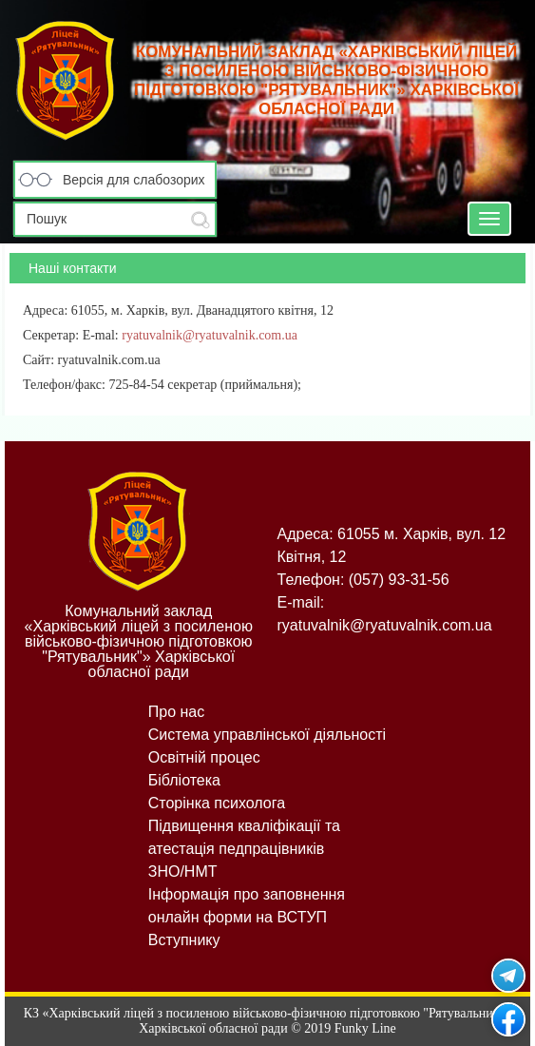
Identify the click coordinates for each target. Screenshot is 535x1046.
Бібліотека (184, 780)
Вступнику (184, 940)
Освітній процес (204, 757)
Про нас (176, 712)
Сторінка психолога (216, 803)
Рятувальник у (508, 975)
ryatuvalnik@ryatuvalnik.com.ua (209, 335)
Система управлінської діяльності (267, 734)
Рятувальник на (508, 1019)
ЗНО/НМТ (183, 871)
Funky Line (365, 1028)
